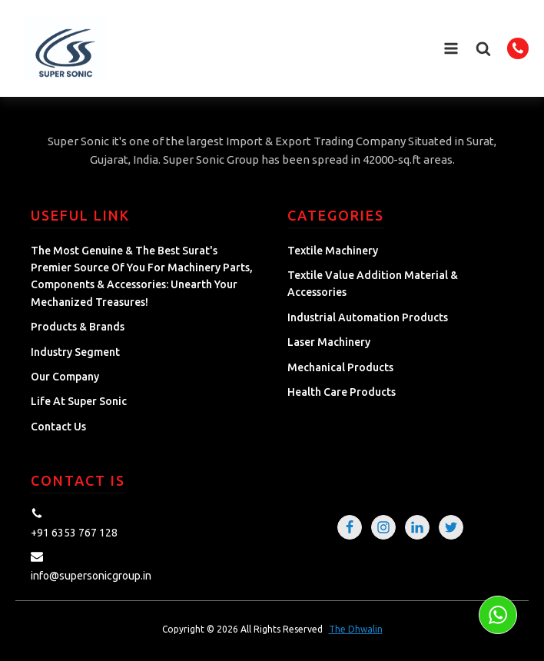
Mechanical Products (340, 367)
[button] (483, 48)
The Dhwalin (356, 629)
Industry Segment (75, 352)
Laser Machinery (328, 342)
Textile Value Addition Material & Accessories (372, 283)
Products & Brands (77, 327)
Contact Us (58, 426)
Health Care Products (341, 392)
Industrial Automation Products (367, 317)
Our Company (65, 376)
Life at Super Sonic (79, 401)
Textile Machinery (332, 250)
